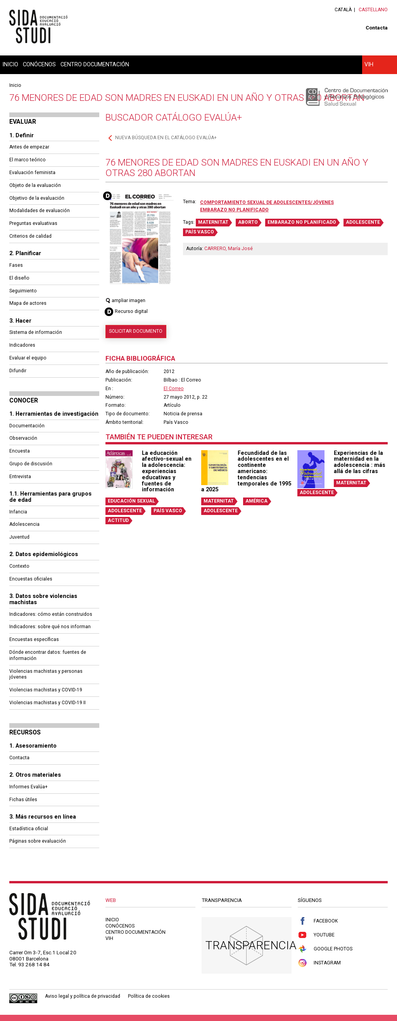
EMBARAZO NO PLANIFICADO (302, 222)
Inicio (10, 64)
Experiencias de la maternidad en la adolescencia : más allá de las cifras (359, 462)
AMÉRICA (256, 501)
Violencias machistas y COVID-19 (45, 690)
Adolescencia (24, 524)
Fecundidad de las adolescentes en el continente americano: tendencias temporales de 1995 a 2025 (246, 471)
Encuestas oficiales (30, 579)
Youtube (316, 935)
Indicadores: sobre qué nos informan (50, 626)
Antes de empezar (29, 147)
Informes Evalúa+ (28, 787)
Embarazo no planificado (234, 209)
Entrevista (20, 476)
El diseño (19, 278)
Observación (23, 438)
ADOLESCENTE (363, 222)
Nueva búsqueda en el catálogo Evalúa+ (166, 137)
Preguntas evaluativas (33, 223)
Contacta (377, 28)
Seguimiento (23, 291)
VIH (368, 64)
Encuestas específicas (34, 639)
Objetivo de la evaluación (36, 198)
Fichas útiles (23, 799)
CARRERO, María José (228, 248)
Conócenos (39, 64)
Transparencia (251, 945)
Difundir (17, 370)
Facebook (318, 921)
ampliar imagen (125, 300)
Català (343, 9)
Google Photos (325, 949)
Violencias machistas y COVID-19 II (47, 702)
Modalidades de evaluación (39, 210)
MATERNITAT (213, 222)
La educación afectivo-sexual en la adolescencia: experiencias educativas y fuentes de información (167, 471)
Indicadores (22, 345)
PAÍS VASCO (199, 232)
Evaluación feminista (32, 172)
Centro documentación (94, 64)
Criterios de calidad (30, 236)
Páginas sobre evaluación (37, 841)
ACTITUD (118, 520)
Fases (16, 265)
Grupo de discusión (30, 463)
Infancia (18, 512)
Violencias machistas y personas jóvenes (46, 674)
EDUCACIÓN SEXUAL (131, 501)
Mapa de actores (28, 303)
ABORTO (248, 222)
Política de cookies (149, 996)
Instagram (319, 963)
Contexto (19, 566)
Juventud (19, 537)
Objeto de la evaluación (35, 185)
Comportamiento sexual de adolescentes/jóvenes (267, 202)
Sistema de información (35, 332)
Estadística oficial (28, 828)
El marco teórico (27, 159)
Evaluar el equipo (28, 358)
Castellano (373, 9)
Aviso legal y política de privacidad (82, 996)
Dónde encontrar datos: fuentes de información (47, 655)
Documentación (27, 425)
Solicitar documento (135, 331)
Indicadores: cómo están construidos (50, 614)
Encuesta (19, 451)
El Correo (174, 388)
